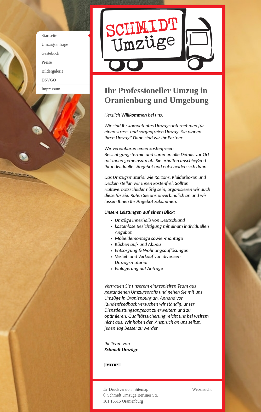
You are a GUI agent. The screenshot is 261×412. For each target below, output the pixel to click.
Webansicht (202, 389)
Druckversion (118, 389)
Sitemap (141, 389)
